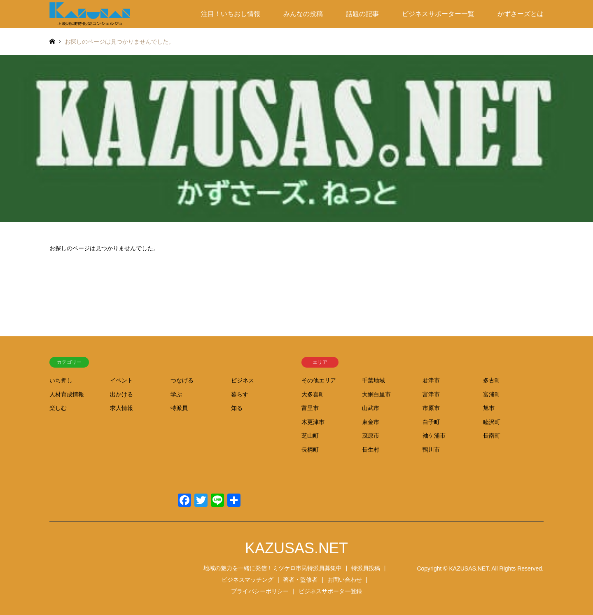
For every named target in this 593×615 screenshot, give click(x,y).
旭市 (489, 408)
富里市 (310, 408)
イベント (121, 380)
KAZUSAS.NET (296, 548)
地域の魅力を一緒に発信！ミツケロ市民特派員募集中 (272, 568)
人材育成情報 (66, 394)
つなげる (182, 380)
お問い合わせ (344, 579)
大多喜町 (313, 394)
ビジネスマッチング (247, 579)
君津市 (431, 380)
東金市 (370, 422)
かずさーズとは (520, 13)
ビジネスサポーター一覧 (438, 13)
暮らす (239, 394)
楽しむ (58, 408)
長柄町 (310, 449)
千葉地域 (373, 380)
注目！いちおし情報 (230, 13)
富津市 (431, 394)
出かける (121, 394)
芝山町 (310, 435)
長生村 (370, 449)
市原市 (431, 408)
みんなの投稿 (303, 13)
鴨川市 (431, 449)
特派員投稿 (365, 568)
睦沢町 (491, 422)
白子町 (431, 422)
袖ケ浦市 (434, 435)
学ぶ (176, 394)
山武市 (370, 408)
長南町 (491, 435)
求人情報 (121, 408)
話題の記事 (362, 13)
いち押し (60, 380)
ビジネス (242, 380)
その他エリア (318, 380)
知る (237, 408)
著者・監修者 (300, 579)
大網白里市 (376, 394)
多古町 (491, 380)
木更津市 (313, 422)
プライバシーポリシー (260, 591)
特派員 (179, 408)
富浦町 (491, 394)
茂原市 (370, 435)
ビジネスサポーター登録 (330, 591)
